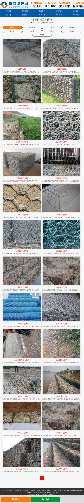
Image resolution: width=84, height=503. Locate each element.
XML (49, 492)
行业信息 (8, 15)
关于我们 (25, 15)
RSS (55, 492)
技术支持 (76, 11)
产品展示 (25, 11)
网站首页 (8, 11)
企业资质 (59, 15)
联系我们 (76, 15)
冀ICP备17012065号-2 (35, 494)
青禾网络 (52, 494)
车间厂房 (42, 15)
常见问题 (59, 11)
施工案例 (42, 11)
